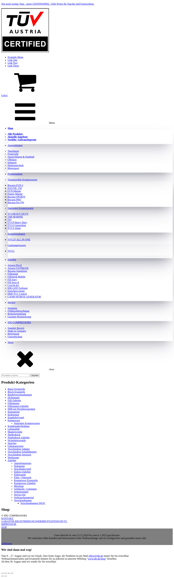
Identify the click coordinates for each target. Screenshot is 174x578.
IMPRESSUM (9, 524)
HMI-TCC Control (17, 293)
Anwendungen (15, 145)
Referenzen (13, 333)
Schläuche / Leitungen (25, 489)
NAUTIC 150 (15, 188)
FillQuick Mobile (16, 276)
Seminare (12, 308)
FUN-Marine (14, 191)
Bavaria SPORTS (16, 196)
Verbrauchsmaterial (24, 497)
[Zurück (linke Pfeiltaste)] (2, 576)
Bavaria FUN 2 (15, 185)
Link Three (13, 65)
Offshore (12, 159)
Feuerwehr (13, 154)
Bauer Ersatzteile (16, 389)
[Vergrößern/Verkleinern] (2, 573)
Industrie (12, 162)
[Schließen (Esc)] (12, 573)
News (10, 342)
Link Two (12, 63)
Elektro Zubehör (22, 471)
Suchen (34, 375)
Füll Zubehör (14, 400)
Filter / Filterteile (22, 477)
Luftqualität (14, 429)
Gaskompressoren (17, 245)
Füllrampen (13, 403)
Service (11, 302)
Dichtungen (14, 397)
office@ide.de (96, 556)
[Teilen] (9, 573)
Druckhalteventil (22, 469)
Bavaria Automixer (17, 271)
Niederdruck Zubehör (19, 437)
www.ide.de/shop (97, 558)
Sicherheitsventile (17, 440)
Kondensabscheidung (18, 426)
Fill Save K (13, 282)
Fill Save (12, 279)
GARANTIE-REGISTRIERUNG (18, 521)
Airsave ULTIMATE (18, 268)
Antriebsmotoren (22, 463)
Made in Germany (17, 331)
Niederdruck (14, 434)
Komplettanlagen (16, 234)
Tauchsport (13, 151)
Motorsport (13, 168)
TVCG (11, 251)
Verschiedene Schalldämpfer (22, 451)
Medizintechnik (16, 165)
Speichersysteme (16, 291)
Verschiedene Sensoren (19, 454)
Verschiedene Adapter (19, 449)
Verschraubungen (23, 500)
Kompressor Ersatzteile (26, 480)
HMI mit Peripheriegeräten (21, 409)
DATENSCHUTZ (58, 521)
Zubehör (12, 259)
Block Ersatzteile (16, 392)
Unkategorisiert (16, 446)
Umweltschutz (15, 336)
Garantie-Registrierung (19, 316)
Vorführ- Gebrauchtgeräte (22, 139)
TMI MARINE (15, 216)
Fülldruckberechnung (18, 311)
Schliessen (6, 543)
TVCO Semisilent (17, 225)
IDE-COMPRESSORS (19, 322)
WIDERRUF (42, 521)
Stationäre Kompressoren (20, 208)
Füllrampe (13, 274)
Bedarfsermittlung (17, 313)
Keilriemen (13, 414)
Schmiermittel (21, 491)
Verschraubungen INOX (32, 503)
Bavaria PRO (14, 199)
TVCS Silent (14, 228)
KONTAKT (7, 518)
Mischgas (19, 486)
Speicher (12, 443)
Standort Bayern (16, 328)
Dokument (19, 466)
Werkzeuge (13, 457)
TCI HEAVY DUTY (18, 214)
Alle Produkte (15, 134)
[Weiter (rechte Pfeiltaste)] (5, 576)
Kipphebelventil (16, 417)
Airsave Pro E (15, 265)
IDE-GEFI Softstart (18, 288)
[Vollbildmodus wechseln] (5, 573)
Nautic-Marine (15, 194)
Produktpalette (15, 174)
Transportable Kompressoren (22, 179)
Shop (10, 128)
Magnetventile (15, 431)
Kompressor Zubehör (25, 483)
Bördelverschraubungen (20, 394)
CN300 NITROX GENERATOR (24, 296)
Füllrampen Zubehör (18, 406)
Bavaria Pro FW (16, 202)
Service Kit (19, 494)
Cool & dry (13, 285)
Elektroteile (20, 474)
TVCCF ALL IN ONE (19, 239)
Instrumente (14, 412)
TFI (9, 219)
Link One (12, 60)
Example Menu (15, 57)
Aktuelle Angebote (18, 136)
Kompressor (14, 420)
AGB (4, 527)
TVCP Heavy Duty (17, 222)
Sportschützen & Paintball (21, 156)
